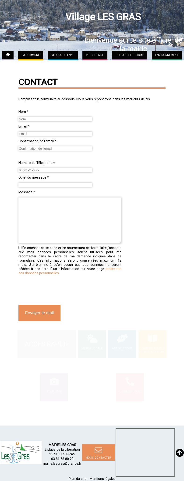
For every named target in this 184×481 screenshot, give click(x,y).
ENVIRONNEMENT (166, 55)
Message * (26, 192)
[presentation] (53, 291)
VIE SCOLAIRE (95, 55)
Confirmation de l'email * (37, 141)
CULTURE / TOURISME (130, 55)
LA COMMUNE (31, 55)
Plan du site (77, 479)
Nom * (23, 112)
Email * (23, 126)
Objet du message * (33, 177)
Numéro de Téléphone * (36, 163)
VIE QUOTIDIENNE (62, 55)
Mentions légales (103, 479)
